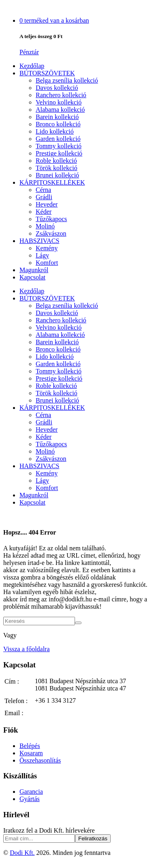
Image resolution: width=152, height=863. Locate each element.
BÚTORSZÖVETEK (47, 73)
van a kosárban (54, 20)
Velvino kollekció (58, 102)
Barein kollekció (57, 116)
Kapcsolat (32, 277)
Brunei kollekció (57, 175)
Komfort (47, 262)
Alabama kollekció (60, 109)
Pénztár (29, 52)
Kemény (47, 248)
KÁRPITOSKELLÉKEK (52, 182)
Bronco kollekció (58, 124)
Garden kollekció (58, 138)
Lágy (42, 255)
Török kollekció (56, 167)
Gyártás (29, 798)
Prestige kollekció (59, 153)
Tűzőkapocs (51, 218)
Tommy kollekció (58, 146)
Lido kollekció (55, 131)
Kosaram (31, 753)
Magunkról (33, 269)
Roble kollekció (56, 160)
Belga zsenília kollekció (67, 80)
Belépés (29, 745)
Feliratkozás (92, 838)
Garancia (31, 791)
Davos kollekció (57, 87)
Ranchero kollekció (61, 95)
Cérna (43, 189)
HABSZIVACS (39, 240)
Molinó (45, 226)
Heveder (47, 204)
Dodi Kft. (22, 852)
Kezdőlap (31, 65)
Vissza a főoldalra (26, 649)
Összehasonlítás (40, 760)
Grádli (44, 197)
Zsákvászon (51, 233)
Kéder (43, 211)
